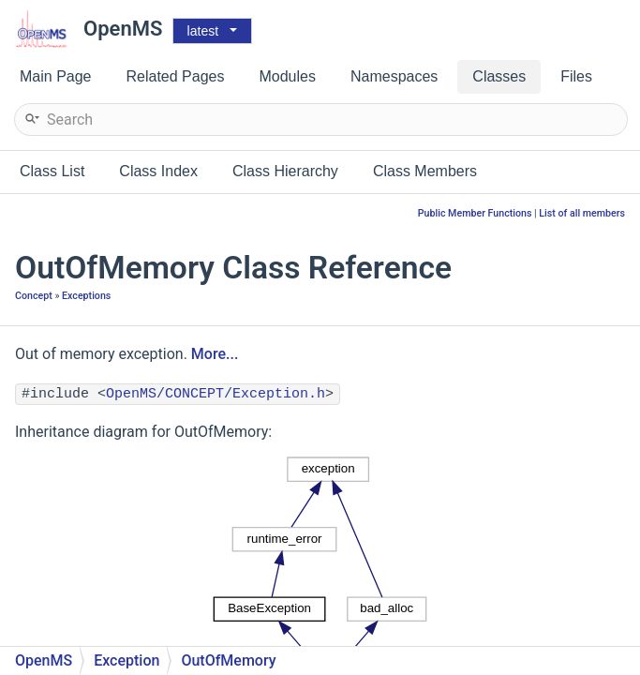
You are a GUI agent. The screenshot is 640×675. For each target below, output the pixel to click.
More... (214, 354)
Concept (33, 296)
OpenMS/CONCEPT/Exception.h (215, 394)
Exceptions (86, 296)
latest (202, 30)
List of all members (582, 213)
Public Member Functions (475, 213)
